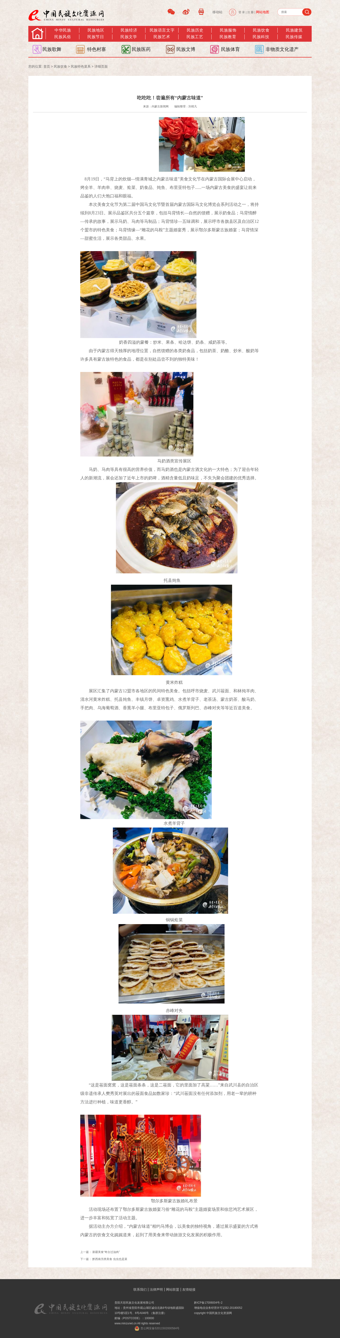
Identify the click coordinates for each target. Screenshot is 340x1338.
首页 (46, 66)
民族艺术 (161, 37)
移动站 (217, 12)
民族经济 (129, 30)
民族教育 (228, 37)
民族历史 (195, 30)
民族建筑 (294, 30)
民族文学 (128, 37)
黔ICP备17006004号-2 (208, 1302)
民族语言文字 (162, 30)
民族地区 (96, 30)
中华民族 (63, 30)
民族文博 (185, 49)
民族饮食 (261, 30)
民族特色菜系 (81, 66)
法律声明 (156, 1289)
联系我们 (140, 1289)
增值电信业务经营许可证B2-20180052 (218, 1307)
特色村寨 (96, 49)
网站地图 (262, 12)
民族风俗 (62, 37)
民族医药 (141, 49)
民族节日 (95, 37)
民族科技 (261, 37)
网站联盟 (172, 1289)
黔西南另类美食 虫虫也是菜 (109, 1259)
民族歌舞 (51, 49)
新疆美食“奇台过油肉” (106, 1252)
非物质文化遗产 (282, 49)
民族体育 (230, 49)
